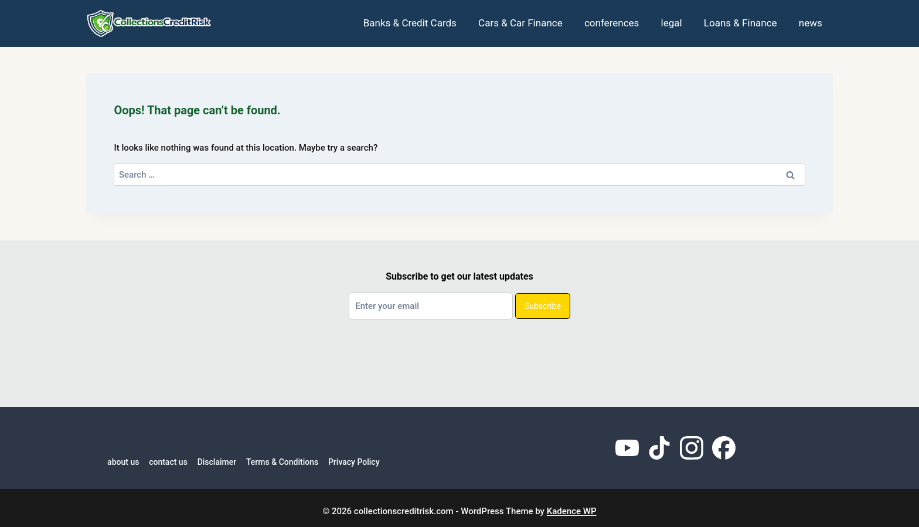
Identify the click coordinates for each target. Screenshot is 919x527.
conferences (611, 23)
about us (123, 462)
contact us (168, 462)
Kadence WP (572, 511)
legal (671, 23)
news (810, 23)
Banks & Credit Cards (410, 23)
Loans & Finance (740, 23)
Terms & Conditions (282, 462)
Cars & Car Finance (520, 23)
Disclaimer (217, 462)
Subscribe (543, 306)
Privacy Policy (354, 462)
